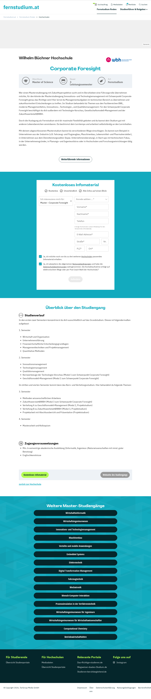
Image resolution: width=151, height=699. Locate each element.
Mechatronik (75, 587)
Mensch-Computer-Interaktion (75, 595)
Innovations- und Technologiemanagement (75, 529)
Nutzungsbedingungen (81, 264)
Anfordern (75, 279)
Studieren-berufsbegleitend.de (92, 671)
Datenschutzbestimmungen (55, 267)
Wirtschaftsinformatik (76, 513)
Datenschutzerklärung (105, 687)
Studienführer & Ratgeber (133, 9)
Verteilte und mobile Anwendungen (75, 546)
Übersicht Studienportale (18, 662)
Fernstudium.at (10, 17)
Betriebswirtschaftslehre (76, 636)
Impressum (82, 687)
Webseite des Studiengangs (115, 474)
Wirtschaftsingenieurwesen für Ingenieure (75, 612)
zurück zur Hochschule (30, 484)
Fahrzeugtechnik (75, 579)
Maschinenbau (75, 537)
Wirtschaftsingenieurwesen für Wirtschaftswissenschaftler (75, 620)
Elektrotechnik (75, 562)
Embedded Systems (75, 554)
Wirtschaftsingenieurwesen (75, 521)
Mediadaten (47, 662)
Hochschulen (86, 256)
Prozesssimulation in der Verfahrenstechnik (75, 603)
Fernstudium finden (107, 9)
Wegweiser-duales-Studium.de (92, 667)
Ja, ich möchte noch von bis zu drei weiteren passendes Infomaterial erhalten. (72, 258)
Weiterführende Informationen (75, 159)
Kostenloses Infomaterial (35, 474)
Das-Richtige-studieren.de (90, 662)
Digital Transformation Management (75, 570)
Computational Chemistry (75, 628)
